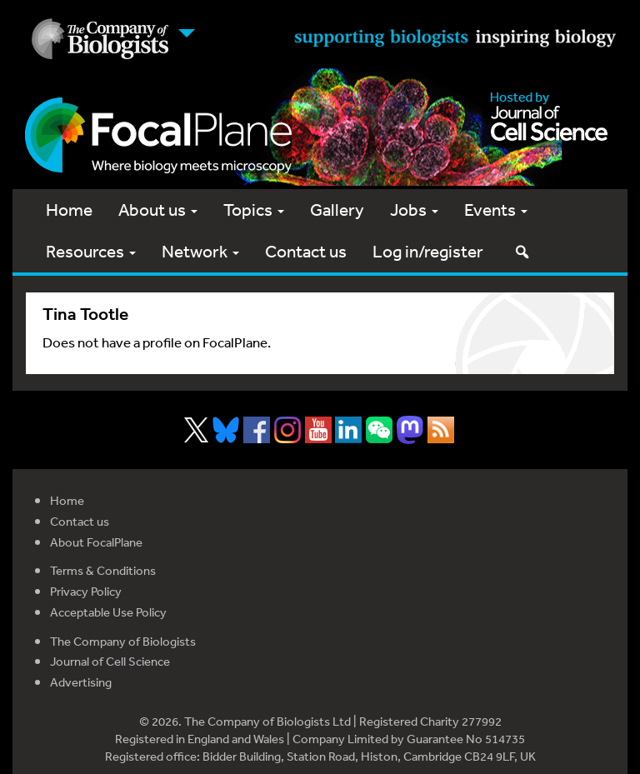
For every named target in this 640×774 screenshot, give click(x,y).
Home (69, 209)
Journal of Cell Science (110, 661)
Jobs (414, 209)
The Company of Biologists (123, 641)
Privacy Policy (86, 591)
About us (158, 209)
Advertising (81, 682)
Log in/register (427, 251)
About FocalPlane (96, 542)
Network (200, 251)
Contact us (306, 251)
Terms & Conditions (103, 570)
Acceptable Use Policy (108, 612)
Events (496, 209)
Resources (91, 251)
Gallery (337, 209)
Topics (253, 209)
